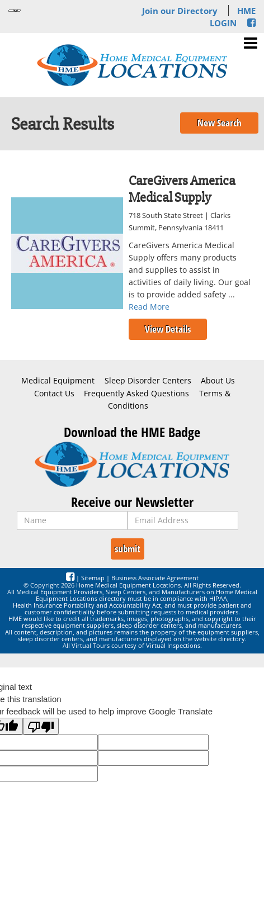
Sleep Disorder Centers (148, 381)
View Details (168, 329)
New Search (219, 122)
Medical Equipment (58, 381)
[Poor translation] (41, 726)
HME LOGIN (233, 17)
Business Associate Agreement (155, 578)
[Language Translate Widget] (14, 11)
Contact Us (54, 394)
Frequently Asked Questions (136, 394)
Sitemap (93, 578)
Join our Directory (180, 10)
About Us (218, 381)
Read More (149, 306)
